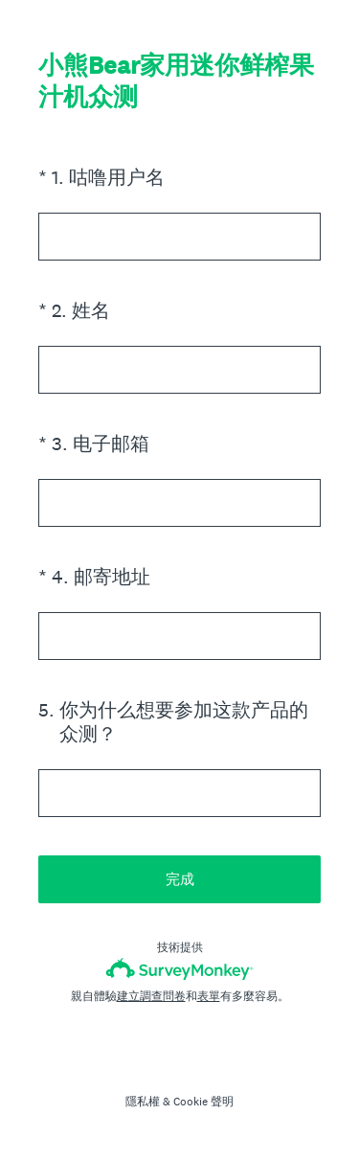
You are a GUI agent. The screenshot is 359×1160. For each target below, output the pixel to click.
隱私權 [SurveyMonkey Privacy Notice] (142, 1101)
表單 (208, 996)
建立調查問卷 (151, 996)
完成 (180, 879)
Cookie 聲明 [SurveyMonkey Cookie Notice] (203, 1101)
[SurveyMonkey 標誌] (179, 969)
